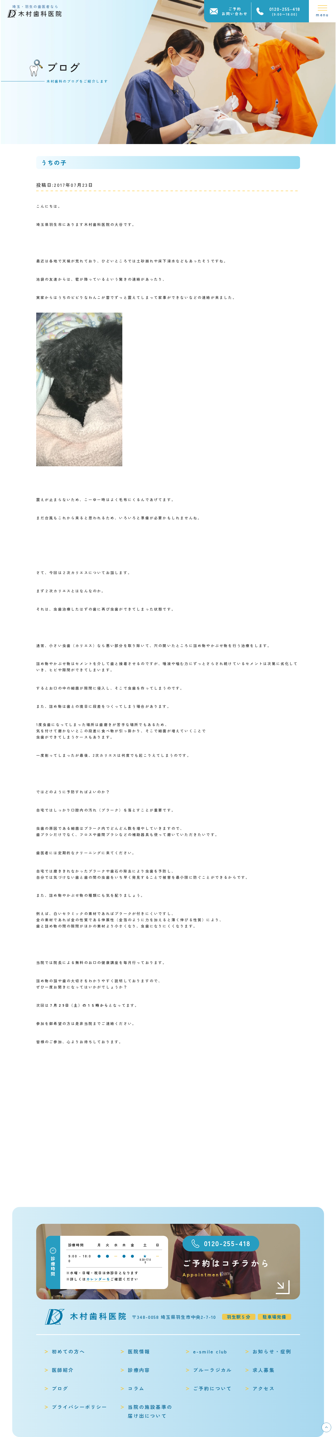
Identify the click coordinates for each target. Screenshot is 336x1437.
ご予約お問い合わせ (235, 11)
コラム (136, 1388)
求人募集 (264, 1369)
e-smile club (210, 1351)
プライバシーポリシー (79, 1406)
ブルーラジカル (212, 1369)
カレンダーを (98, 1279)
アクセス (264, 1388)
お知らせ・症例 (272, 1351)
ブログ (60, 1388)
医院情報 (139, 1351)
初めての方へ (68, 1351)
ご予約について (212, 1388)
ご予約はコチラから (236, 1268)
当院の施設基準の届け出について (150, 1411)
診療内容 (139, 1369)
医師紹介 (63, 1369)
